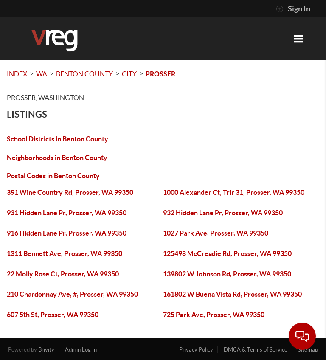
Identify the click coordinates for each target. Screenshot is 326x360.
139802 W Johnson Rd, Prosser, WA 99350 (227, 273)
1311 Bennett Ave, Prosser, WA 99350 (64, 253)
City (129, 74)
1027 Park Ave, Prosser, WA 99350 (215, 233)
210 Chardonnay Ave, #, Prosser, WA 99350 (72, 294)
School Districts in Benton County (57, 139)
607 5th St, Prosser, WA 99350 (52, 314)
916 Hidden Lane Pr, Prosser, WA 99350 (66, 233)
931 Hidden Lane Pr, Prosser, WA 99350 (66, 212)
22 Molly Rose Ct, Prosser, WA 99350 (63, 273)
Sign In (293, 9)
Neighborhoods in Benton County (57, 157)
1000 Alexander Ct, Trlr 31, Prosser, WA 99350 (233, 192)
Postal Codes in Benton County (53, 176)
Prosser (160, 74)
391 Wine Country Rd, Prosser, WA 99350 (70, 192)
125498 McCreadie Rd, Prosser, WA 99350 (227, 253)
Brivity (46, 349)
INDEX (17, 74)
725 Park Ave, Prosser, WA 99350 (213, 314)
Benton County (84, 74)
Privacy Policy (196, 349)
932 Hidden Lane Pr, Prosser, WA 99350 (223, 212)
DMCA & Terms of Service (255, 349)
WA (41, 74)
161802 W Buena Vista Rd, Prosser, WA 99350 (232, 294)
